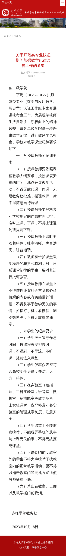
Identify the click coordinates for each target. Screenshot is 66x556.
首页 (6, 36)
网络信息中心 (39, 547)
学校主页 (7, 2)
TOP (61, 552)
